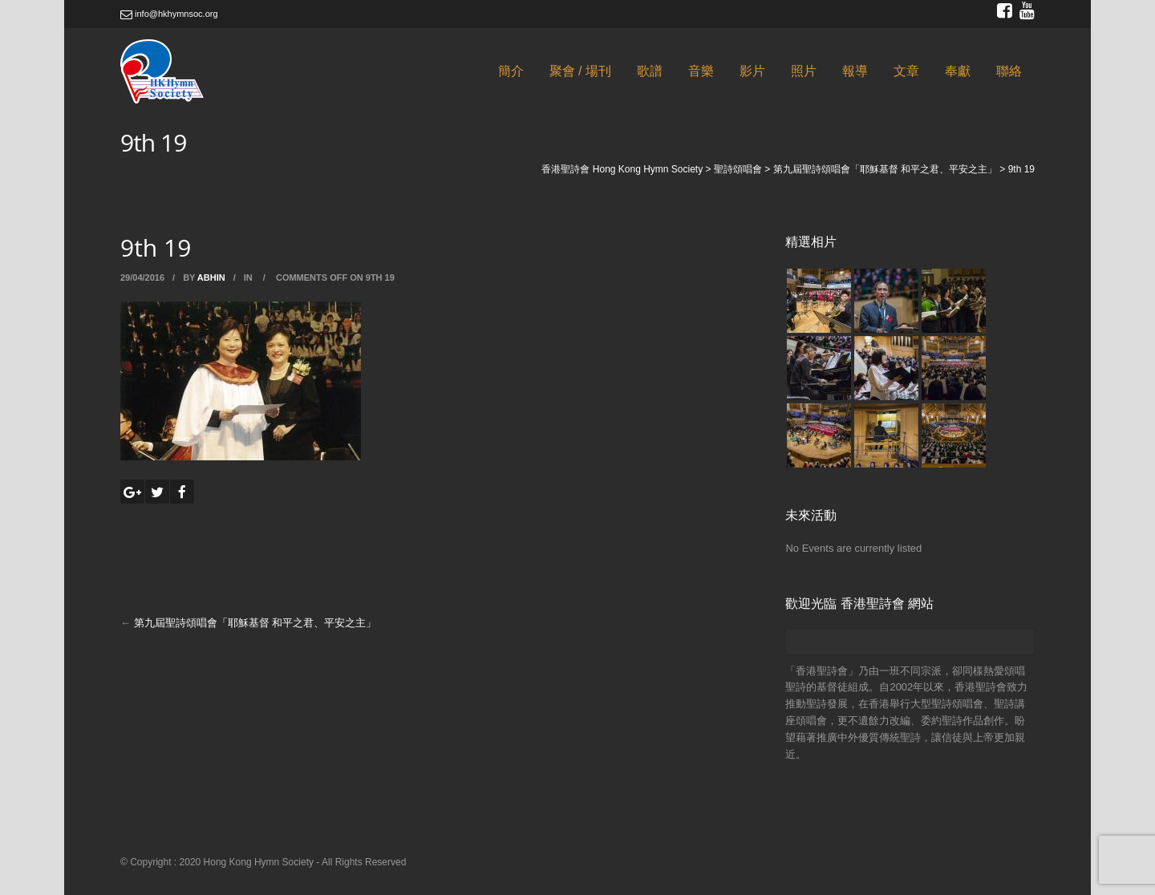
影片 (752, 71)
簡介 (511, 71)
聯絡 (1009, 71)
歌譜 (650, 71)
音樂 (701, 71)
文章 (906, 71)
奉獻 (958, 71)
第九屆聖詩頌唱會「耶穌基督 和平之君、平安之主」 (255, 623)
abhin (211, 277)
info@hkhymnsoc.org (169, 13)
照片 (804, 71)
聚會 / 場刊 (580, 71)
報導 (855, 71)
